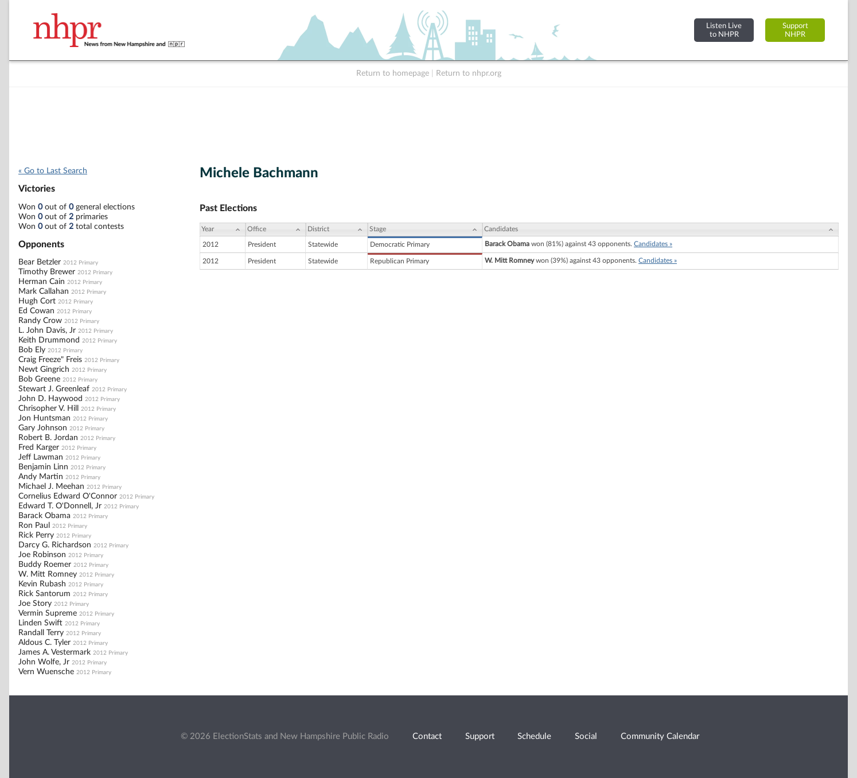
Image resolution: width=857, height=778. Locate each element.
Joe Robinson (42, 555)
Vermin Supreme (47, 613)
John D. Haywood (50, 399)
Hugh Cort (37, 301)
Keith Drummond (49, 340)
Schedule (534, 736)
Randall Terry (41, 633)
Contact (427, 736)
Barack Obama (44, 516)
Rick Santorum (44, 594)
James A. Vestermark (54, 652)
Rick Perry (36, 535)
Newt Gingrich (43, 369)
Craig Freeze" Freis (50, 360)
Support (479, 736)
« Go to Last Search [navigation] (52, 171)
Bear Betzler (39, 262)
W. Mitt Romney (47, 574)
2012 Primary (80, 263)
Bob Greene (39, 379)
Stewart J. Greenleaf (53, 389)
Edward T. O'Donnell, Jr (60, 506)
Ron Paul (34, 526)
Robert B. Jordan (48, 438)
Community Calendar (660, 736)
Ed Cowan (36, 311)
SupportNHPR (795, 30)
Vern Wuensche (46, 672)
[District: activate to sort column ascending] (337, 229)
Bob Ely (31, 350)
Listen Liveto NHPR (724, 30)
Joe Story (35, 604)
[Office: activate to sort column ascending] (276, 229)
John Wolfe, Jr (43, 662)
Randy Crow (40, 321)
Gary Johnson (42, 428)
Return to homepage (392, 73)
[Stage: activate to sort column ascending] (425, 229)
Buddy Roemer (44, 565)
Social (586, 736)
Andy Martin (40, 477)
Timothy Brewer (46, 272)
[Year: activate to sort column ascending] (223, 229)
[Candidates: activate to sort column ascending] (660, 229)
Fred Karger (38, 448)
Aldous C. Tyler (44, 643)
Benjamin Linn (43, 467)
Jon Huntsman (44, 418)
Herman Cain (41, 282)
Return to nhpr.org (468, 73)
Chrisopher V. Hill (48, 408)
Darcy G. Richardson (54, 545)
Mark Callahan (43, 291)
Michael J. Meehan (51, 487)
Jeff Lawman (40, 457)
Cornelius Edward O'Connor (67, 496)
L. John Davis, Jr (47, 330)
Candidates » (653, 243)
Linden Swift (40, 623)
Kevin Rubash (42, 584)
